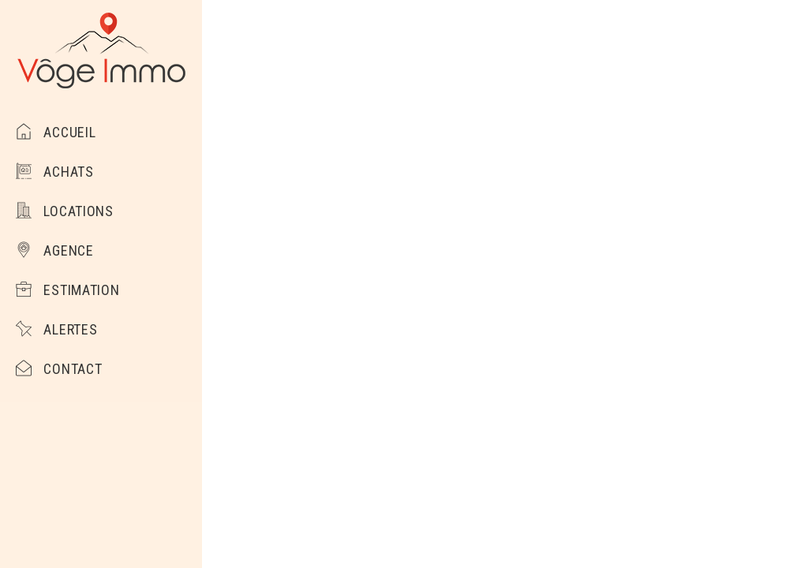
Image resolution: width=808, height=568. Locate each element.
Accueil (55, 132)
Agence (55, 250)
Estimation (67, 290)
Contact (59, 369)
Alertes (56, 329)
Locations (65, 211)
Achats (55, 171)
